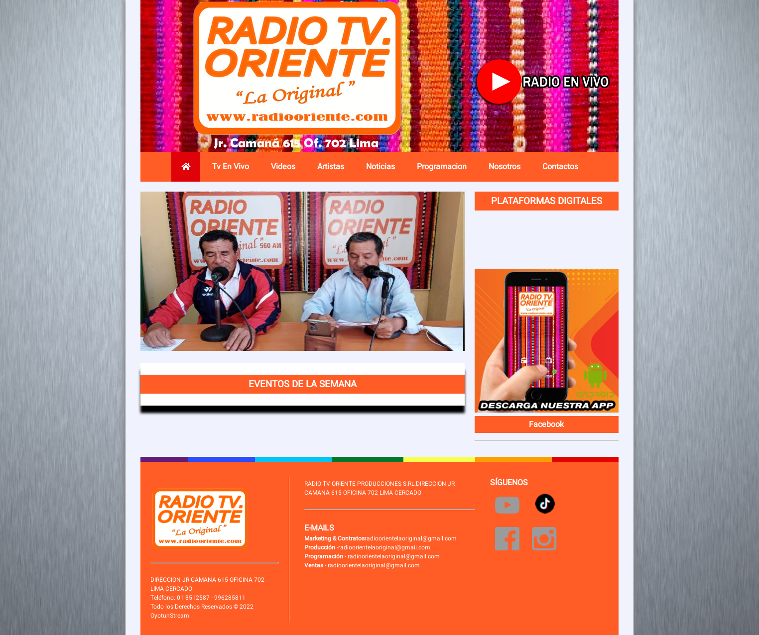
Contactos (560, 167)
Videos (283, 167)
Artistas (330, 167)
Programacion (442, 167)
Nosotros (504, 167)
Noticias (380, 167)
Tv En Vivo (230, 167)
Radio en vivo (546, 82)
